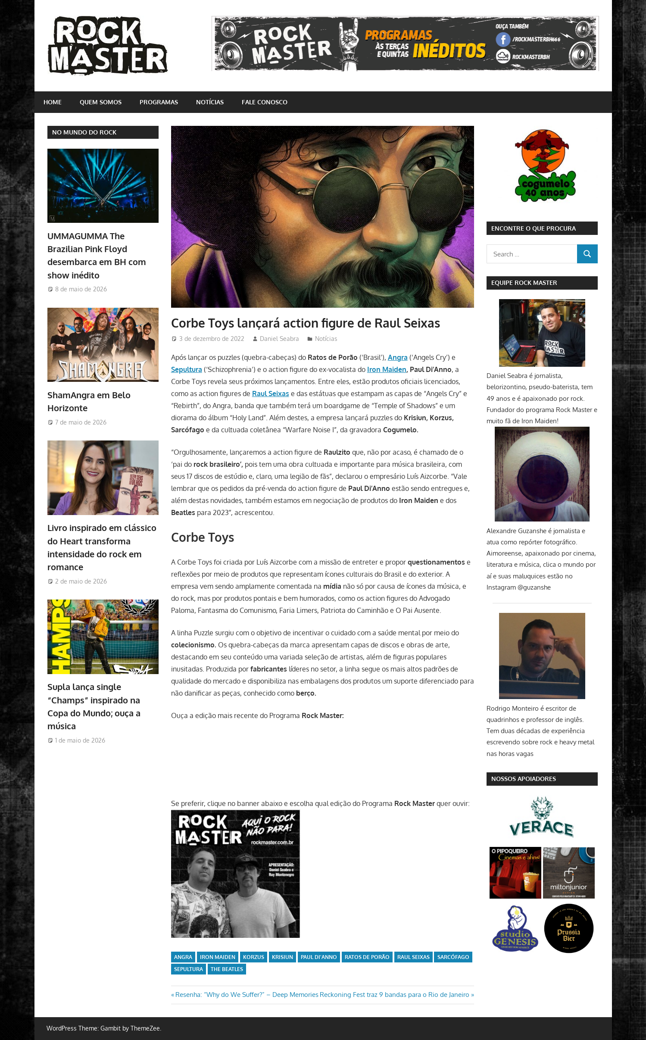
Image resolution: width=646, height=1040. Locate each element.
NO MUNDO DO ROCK (84, 132)
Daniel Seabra (279, 338)
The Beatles (227, 969)
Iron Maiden (386, 369)
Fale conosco (264, 102)
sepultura (188, 969)
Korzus (253, 957)
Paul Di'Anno (319, 957)
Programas (159, 102)
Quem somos (101, 102)
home (53, 102)
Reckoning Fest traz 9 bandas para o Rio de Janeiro (394, 994)
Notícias (210, 102)
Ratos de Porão (367, 957)
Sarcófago (453, 957)
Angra (183, 957)
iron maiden (217, 957)
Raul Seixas (413, 957)
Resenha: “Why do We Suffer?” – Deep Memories (246, 994)
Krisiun (282, 957)
